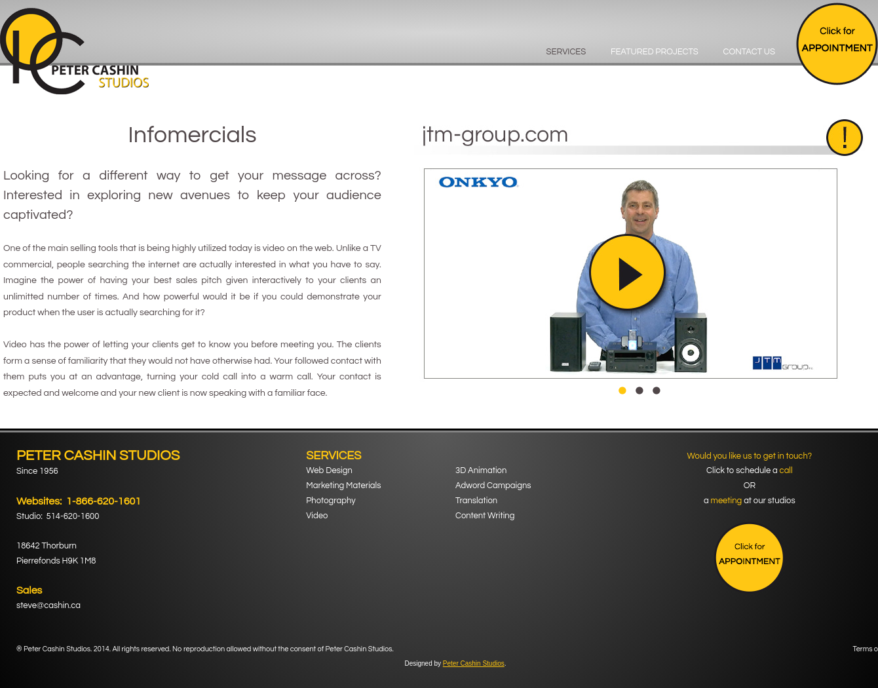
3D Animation (480, 470)
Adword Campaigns (493, 485)
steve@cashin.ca (48, 605)
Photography (330, 500)
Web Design (329, 470)
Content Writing (484, 515)
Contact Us (749, 51)
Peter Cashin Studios (474, 663)
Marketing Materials (343, 485)
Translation (476, 500)
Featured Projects (654, 51)
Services (566, 51)
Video (317, 515)
